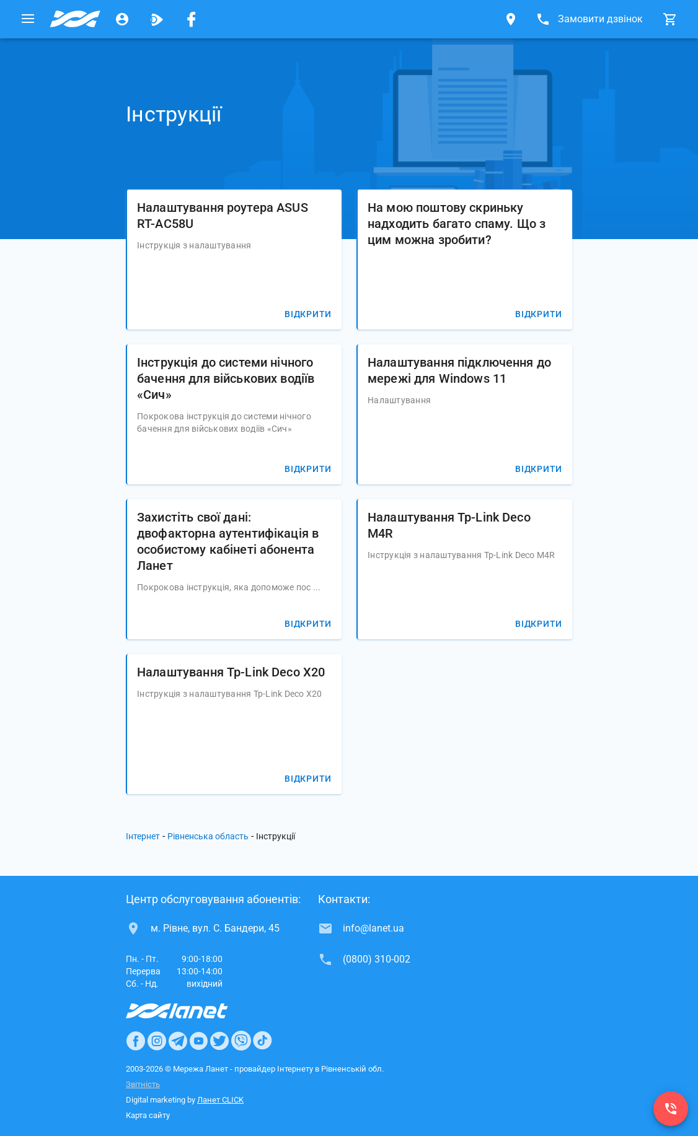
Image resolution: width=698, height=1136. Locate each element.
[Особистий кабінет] (122, 19)
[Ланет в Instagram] (157, 1041)
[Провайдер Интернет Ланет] (191, 1011)
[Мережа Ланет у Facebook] (191, 19)
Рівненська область (208, 836)
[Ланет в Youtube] (198, 1041)
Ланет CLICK (220, 1099)
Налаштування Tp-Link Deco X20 (231, 672)
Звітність (143, 1084)
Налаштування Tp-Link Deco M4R (449, 525)
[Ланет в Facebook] (136, 1041)
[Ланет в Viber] (241, 1041)
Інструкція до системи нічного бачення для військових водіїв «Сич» (225, 378)
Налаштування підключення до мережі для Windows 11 (459, 370)
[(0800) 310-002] (670, 1108)
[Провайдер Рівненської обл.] (75, 19)
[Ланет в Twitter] (219, 1041)
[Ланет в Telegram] (178, 1041)
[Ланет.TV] (156, 19)
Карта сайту (148, 1115)
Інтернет (143, 836)
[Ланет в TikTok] (262, 1041)
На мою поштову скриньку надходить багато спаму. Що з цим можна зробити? (457, 223)
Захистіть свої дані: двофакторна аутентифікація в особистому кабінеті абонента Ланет (228, 541)
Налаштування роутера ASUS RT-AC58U (222, 215)
